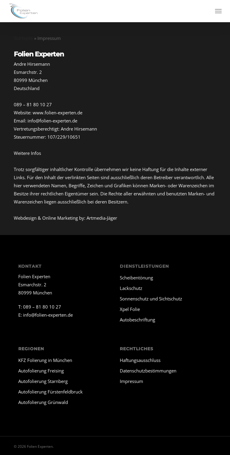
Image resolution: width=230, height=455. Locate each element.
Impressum (131, 381)
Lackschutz (131, 288)
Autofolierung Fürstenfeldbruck (50, 392)
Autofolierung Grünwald (43, 402)
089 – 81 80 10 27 (33, 104)
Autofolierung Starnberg (43, 381)
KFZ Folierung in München (45, 360)
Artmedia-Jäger (102, 218)
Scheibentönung (136, 278)
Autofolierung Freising (41, 371)
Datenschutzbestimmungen (148, 371)
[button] (218, 11)
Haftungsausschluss (140, 360)
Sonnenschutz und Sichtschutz (151, 299)
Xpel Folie (130, 309)
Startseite (23, 38)
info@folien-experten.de (52, 121)
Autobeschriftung (137, 320)
